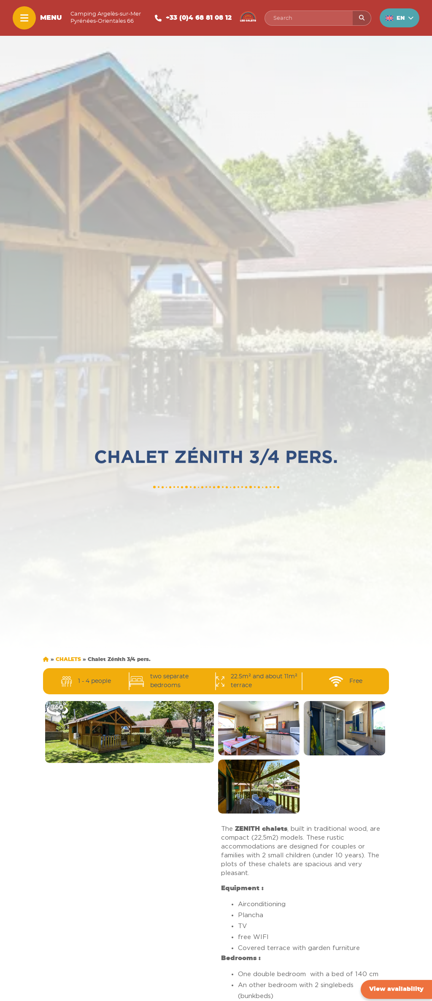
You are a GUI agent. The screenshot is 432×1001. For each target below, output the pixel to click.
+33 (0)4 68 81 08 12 (199, 18)
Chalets (68, 659)
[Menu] (24, 17)
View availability (396, 989)
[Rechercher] (362, 18)
